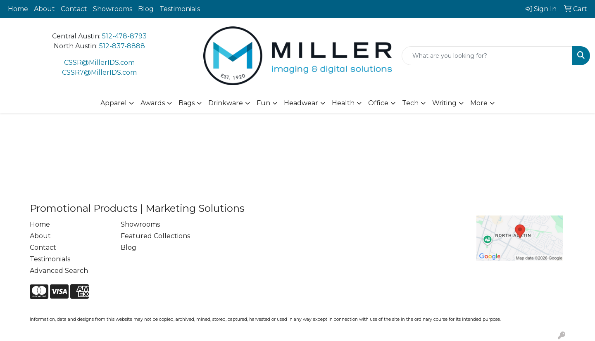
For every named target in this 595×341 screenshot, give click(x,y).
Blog (146, 9)
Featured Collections (155, 236)
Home (18, 9)
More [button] (479, 103)
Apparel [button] (113, 103)
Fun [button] (263, 103)
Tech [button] (410, 103)
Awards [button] (152, 103)
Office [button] (378, 103)
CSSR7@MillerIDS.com (99, 72)
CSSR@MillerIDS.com (99, 62)
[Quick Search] (487, 55)
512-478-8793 (124, 36)
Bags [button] (186, 103)
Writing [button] (444, 103)
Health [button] (343, 103)
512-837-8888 (122, 46)
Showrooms (112, 9)
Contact (74, 9)
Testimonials (179, 9)
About (44, 9)
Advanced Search (59, 271)
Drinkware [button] (225, 103)
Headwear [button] (301, 103)
